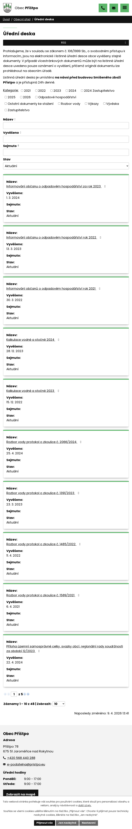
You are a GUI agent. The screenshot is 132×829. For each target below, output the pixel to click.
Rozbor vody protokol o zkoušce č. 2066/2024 (44, 442)
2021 (27, 90)
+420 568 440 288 (103, 8)
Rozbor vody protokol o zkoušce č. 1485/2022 (44, 544)
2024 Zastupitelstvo (99, 90)
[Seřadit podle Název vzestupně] (15, 118)
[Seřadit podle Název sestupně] (15, 120)
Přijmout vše (44, 823)
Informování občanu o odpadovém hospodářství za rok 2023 (56, 186)
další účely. (84, 805)
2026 (27, 97)
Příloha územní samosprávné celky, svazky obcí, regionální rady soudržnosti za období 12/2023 (64, 648)
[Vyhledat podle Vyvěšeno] (66, 139)
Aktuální (12, 216)
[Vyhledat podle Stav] (66, 165)
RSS (94, 43)
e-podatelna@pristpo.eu (113, 8)
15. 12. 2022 (14, 402)
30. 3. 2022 (14, 300)
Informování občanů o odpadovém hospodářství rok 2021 (54, 288)
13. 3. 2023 (13, 249)
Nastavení (89, 823)
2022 (42, 90)
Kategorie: (11, 90)
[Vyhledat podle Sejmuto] (66, 152)
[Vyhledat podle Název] (66, 125)
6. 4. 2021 (13, 606)
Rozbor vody (70, 103)
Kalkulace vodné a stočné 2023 (33, 391)
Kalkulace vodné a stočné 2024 (33, 339)
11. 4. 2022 (13, 555)
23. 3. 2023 (14, 504)
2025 (11, 97)
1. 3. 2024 (13, 198)
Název (8, 119)
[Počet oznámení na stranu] (59, 703)
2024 (72, 90)
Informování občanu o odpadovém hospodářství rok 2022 (54, 237)
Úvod (6, 19)
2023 (57, 90)
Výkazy (93, 103)
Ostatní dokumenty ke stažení (30, 103)
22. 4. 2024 (14, 662)
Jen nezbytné (67, 823)
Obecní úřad (22, 19)
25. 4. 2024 (14, 453)
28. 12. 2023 (14, 351)
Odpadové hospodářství (57, 97)
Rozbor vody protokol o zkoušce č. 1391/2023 (43, 493)
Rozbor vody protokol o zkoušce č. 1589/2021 (43, 595)
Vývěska (112, 103)
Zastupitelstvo (19, 110)
